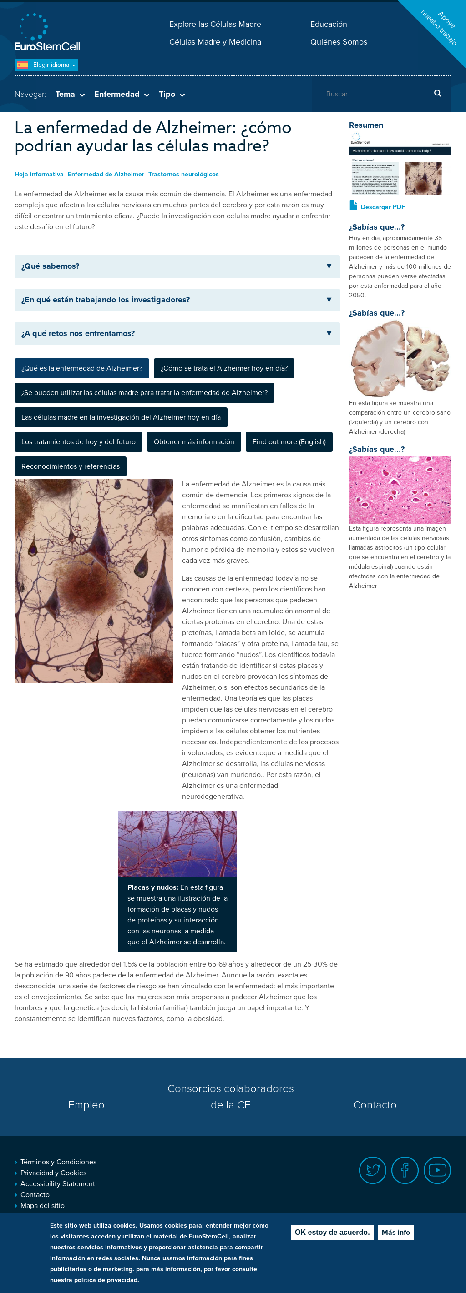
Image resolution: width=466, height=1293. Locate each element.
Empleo (86, 1105)
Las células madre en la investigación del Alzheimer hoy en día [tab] (121, 417)
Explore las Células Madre (215, 24)
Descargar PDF (383, 207)
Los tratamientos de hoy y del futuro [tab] (78, 441)
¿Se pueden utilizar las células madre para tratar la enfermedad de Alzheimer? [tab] (144, 392)
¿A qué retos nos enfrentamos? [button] (177, 333)
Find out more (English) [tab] (289, 441)
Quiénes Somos (338, 42)
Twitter (373, 1170)
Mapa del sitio (42, 1205)
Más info (396, 1232)
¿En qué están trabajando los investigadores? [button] (177, 300)
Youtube (437, 1170)
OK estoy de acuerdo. (332, 1232)
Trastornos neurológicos (183, 174)
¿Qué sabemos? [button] (177, 266)
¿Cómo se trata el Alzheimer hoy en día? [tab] (224, 368)
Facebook (405, 1170)
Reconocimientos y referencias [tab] (70, 466)
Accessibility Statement (57, 1183)
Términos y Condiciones (58, 1162)
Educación (328, 24)
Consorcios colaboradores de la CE (230, 1097)
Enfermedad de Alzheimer (106, 174)
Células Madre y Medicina (215, 42)
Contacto (375, 1105)
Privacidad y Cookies (53, 1173)
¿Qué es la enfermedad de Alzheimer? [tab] (81, 368)
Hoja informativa (39, 174)
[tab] (177, 266)
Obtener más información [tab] (194, 441)
